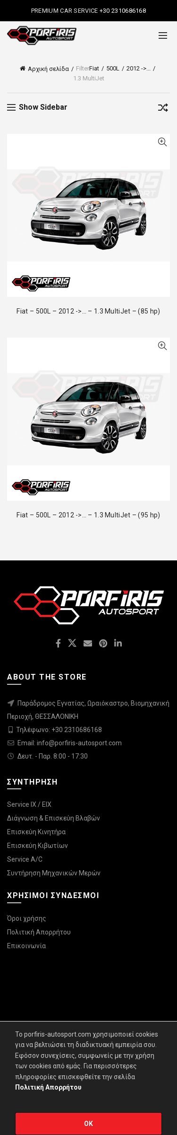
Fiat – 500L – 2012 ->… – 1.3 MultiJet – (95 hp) (88, 515)
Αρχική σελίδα (48, 68)
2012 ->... (138, 68)
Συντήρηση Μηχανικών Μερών (54, 873)
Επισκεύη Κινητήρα (36, 832)
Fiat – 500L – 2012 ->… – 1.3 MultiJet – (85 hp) (88, 311)
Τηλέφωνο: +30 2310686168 (59, 729)
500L (112, 68)
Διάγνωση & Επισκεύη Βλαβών (53, 818)
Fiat (94, 68)
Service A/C (24, 859)
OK (88, 1123)
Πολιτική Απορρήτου (39, 932)
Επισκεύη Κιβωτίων (37, 845)
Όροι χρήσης (26, 918)
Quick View (162, 142)
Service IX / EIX (29, 804)
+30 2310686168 (122, 10)
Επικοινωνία (26, 946)
